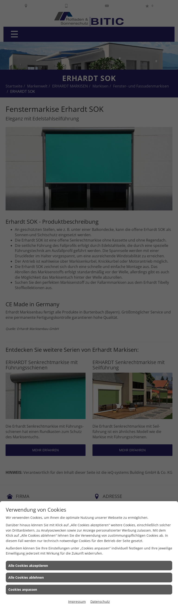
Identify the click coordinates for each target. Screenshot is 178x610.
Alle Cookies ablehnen (26, 577)
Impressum (77, 601)
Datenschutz (100, 601)
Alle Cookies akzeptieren (28, 565)
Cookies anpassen (22, 589)
